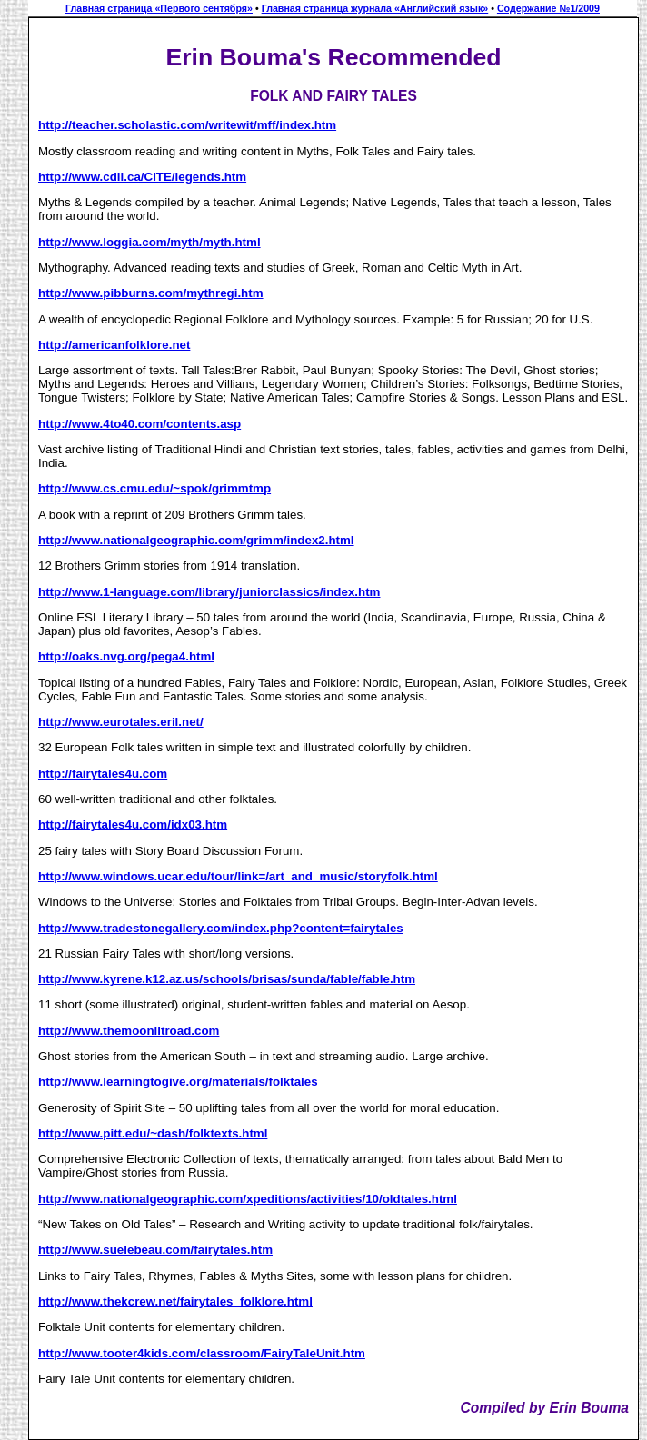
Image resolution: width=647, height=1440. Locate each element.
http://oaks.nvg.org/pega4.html (126, 656)
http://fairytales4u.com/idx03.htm (132, 824)
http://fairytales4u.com (102, 773)
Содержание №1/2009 (548, 8)
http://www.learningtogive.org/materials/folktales (178, 1081)
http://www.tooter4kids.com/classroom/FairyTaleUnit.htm (201, 1353)
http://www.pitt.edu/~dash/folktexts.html (152, 1133)
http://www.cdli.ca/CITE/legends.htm (142, 177)
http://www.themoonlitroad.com (128, 1031)
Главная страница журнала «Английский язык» (375, 8)
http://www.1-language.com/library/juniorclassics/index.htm (209, 592)
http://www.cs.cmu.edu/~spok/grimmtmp (154, 488)
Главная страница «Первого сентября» (159, 8)
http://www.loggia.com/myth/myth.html (149, 242)
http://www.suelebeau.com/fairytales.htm (155, 1249)
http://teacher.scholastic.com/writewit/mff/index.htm (187, 125)
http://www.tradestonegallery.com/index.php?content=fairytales (220, 928)
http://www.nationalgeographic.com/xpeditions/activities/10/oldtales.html (247, 1199)
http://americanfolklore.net (114, 345)
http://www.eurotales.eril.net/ (121, 722)
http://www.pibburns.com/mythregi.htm (151, 293)
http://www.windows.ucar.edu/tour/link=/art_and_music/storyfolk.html (238, 876)
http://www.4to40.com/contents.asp (139, 424)
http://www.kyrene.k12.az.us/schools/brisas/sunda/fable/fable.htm (226, 979)
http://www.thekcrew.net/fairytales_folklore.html (175, 1301)
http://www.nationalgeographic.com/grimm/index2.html (196, 540)
